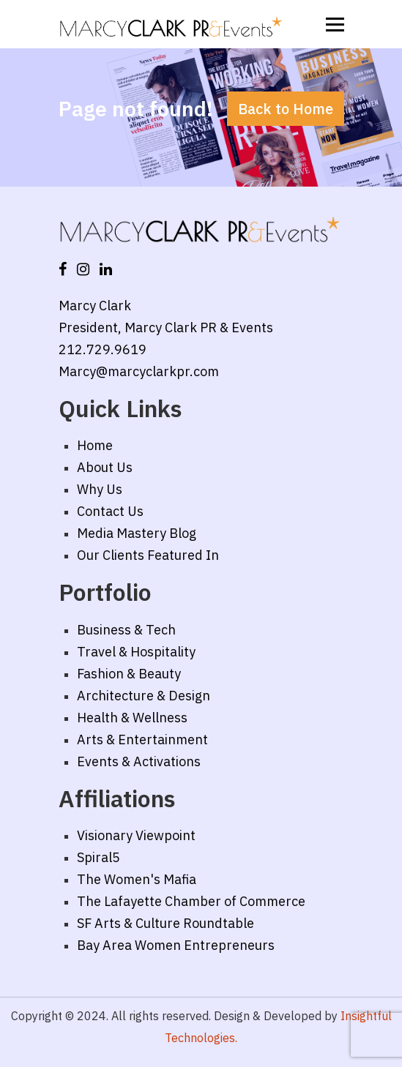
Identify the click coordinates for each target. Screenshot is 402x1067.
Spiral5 (98, 857)
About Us (105, 467)
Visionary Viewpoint (136, 835)
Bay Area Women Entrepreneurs (176, 945)
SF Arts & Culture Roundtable (165, 923)
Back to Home (285, 109)
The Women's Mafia (136, 879)
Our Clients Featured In (148, 555)
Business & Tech (126, 629)
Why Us (99, 489)
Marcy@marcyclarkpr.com (139, 371)
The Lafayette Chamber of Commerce (191, 901)
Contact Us (110, 511)
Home (95, 445)
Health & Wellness (132, 717)
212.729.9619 (102, 349)
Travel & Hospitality (136, 651)
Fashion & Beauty (129, 673)
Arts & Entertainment (142, 739)
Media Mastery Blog (136, 533)
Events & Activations (139, 761)
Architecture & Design (143, 695)
